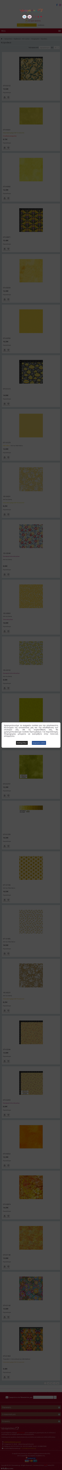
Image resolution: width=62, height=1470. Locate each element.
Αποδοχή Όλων (22, 743)
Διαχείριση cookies (39, 743)
